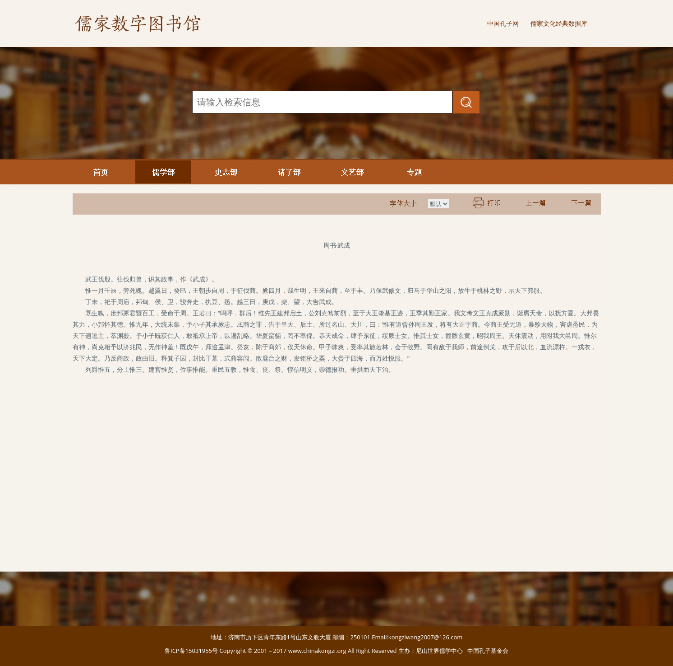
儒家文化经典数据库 (558, 23)
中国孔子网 (503, 23)
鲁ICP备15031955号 (191, 651)
